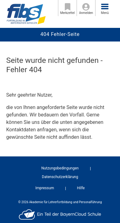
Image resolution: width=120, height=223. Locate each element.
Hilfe (81, 188)
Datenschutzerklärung (60, 177)
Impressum (44, 188)
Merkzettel (67, 9)
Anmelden (86, 9)
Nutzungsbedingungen (59, 168)
